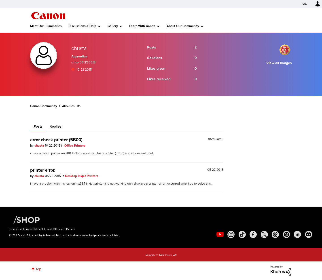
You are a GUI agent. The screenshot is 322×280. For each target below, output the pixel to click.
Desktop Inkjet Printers (81, 176)
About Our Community (183, 26)
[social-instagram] (231, 234)
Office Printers (74, 145)
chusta (39, 145)
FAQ (304, 4)
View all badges (279, 62)
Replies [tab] (55, 126)
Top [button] (38, 269)
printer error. (42, 170)
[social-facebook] (253, 234)
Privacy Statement (34, 229)
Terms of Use (15, 229)
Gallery (113, 26)
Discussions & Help (82, 26)
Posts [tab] (38, 126)
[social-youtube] (220, 234)
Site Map (59, 229)
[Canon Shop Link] (24, 220)
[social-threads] (275, 234)
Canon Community (48, 15)
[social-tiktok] (242, 234)
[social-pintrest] (286, 234)
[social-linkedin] (297, 234)
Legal (49, 229)
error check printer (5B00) (56, 139)
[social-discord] (308, 234)
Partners (70, 229)
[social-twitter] (264, 234)
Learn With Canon (142, 26)
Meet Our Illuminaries (46, 26)
